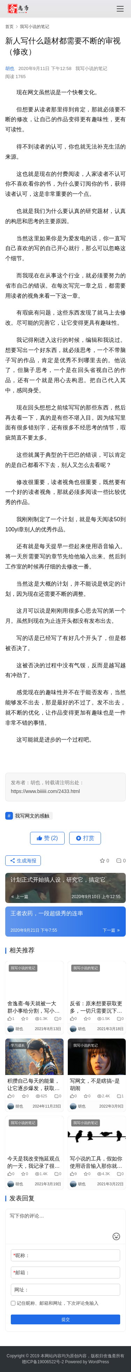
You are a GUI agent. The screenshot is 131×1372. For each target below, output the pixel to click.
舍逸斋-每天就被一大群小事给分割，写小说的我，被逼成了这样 (33, 1007)
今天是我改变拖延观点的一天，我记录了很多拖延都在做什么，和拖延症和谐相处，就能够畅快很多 (33, 1163)
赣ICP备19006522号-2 (43, 1361)
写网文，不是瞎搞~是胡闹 (95, 1084)
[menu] (120, 8)
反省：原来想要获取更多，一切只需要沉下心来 (96, 1007)
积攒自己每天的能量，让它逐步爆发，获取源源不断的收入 (33, 1085)
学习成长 (18, 1045)
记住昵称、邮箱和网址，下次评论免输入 (55, 1303)
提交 (65, 1319)
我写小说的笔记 (91, 68)
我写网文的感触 (32, 816)
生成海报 (23, 861)
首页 (9, 26)
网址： (21, 1289)
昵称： (21, 1255)
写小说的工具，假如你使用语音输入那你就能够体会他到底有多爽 (96, 1163)
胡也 (9, 68)
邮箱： (21, 1272)
